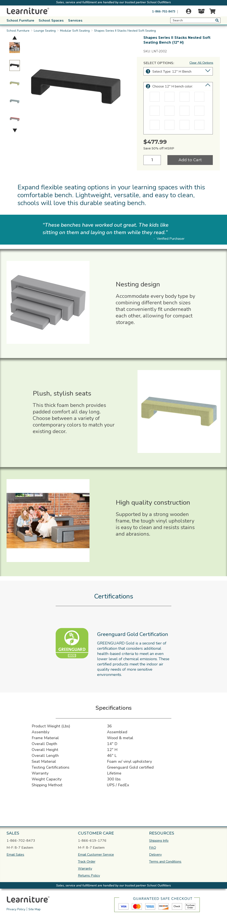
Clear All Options (201, 63)
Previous (14, 37)
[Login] (188, 11)
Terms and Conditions (165, 861)
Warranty (85, 868)
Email (15, 854)
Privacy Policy (16, 909)
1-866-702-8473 (163, 11)
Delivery (155, 854)
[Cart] (211, 11)
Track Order (86, 861)
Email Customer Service (96, 854)
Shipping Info (159, 840)
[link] (125, 899)
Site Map (34, 909)
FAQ (152, 847)
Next (15, 130)
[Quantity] (152, 160)
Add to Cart (190, 160)
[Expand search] (195, 20)
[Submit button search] (217, 20)
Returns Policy (89, 875)
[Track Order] (200, 12)
